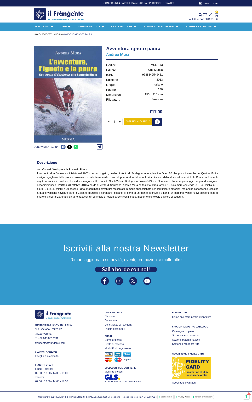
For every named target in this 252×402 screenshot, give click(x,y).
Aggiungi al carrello (138, 121)
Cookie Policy (166, 397)
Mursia (58, 34)
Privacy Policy (184, 397)
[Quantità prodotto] (114, 121)
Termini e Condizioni (203, 397)
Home (37, 34)
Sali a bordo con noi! (126, 269)
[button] (63, 147)
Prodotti (46, 34)
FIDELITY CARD (211, 3)
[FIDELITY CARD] (200, 3)
